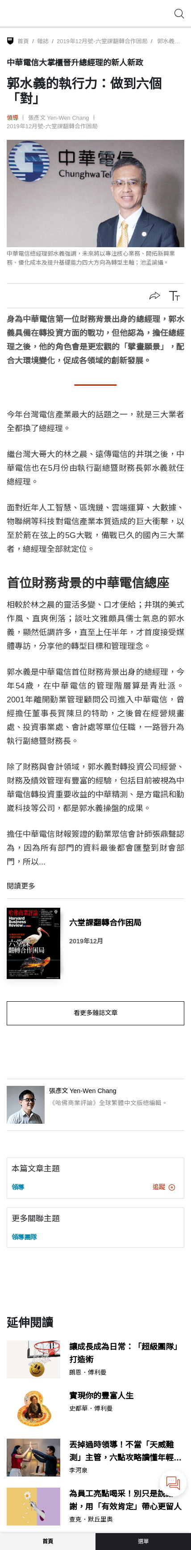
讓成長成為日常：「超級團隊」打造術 (125, 1353)
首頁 (23, 41)
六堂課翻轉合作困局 (105, 922)
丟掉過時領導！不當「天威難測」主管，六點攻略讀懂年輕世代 (125, 1452)
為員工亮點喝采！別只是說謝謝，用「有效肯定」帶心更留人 (125, 1500)
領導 (12, 117)
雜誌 (43, 41)
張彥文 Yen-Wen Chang (58, 117)
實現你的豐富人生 (101, 1395)
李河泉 (78, 1471)
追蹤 (164, 1187)
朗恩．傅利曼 (88, 1373)
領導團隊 (24, 1237)
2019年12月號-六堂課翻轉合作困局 (102, 41)
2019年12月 (86, 941)
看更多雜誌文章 (95, 1012)
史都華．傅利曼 (91, 1409)
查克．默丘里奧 (91, 1520)
